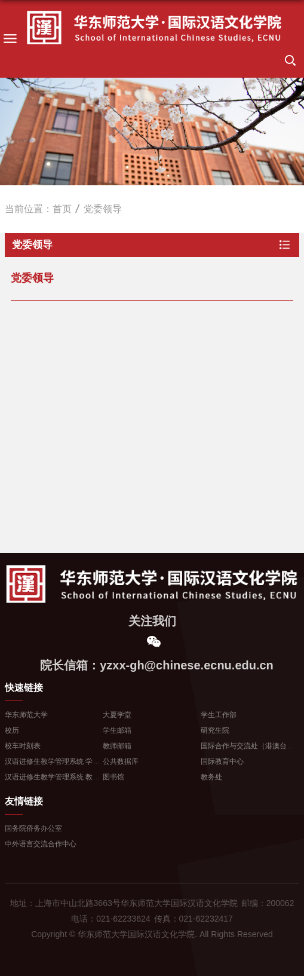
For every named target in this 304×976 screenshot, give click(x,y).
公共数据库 (121, 761)
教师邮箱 (117, 746)
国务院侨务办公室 (33, 828)
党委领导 (103, 209)
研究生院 (215, 730)
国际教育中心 (222, 761)
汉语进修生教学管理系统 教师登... (59, 777)
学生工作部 (219, 715)
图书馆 (113, 777)
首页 (62, 209)
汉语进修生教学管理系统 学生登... (59, 761)
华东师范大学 (26, 715)
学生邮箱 (117, 730)
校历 (12, 730)
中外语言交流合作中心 (40, 844)
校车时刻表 (23, 746)
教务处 (211, 777)
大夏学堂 (117, 715)
